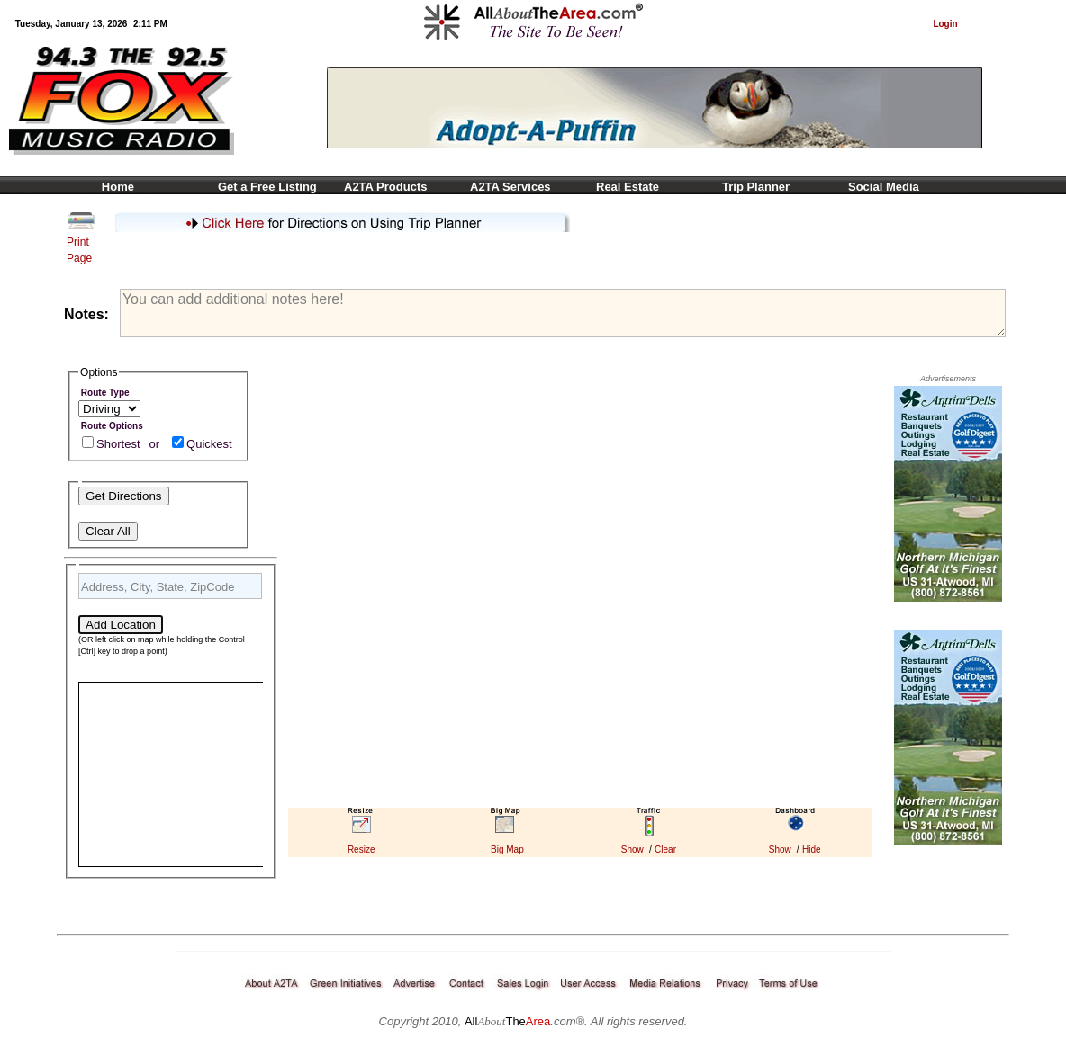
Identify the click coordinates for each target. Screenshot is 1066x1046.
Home (113, 186)
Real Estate (627, 186)
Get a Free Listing (267, 186)
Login (945, 24)
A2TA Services (510, 186)
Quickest (209, 444)
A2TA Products (385, 186)
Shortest (118, 444)
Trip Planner (756, 186)
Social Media (883, 186)
